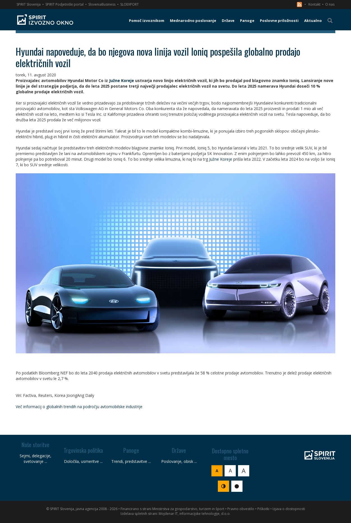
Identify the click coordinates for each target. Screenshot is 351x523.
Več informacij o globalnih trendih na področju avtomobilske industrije (79, 406)
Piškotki (263, 508)
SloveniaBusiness (102, 4)
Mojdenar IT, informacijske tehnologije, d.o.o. (194, 513)
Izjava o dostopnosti (289, 508)
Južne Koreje (121, 80)
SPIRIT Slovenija (29, 4)
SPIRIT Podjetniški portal (64, 4)
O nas (329, 4)
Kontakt (314, 4)
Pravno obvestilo (240, 508)
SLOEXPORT (129, 4)
